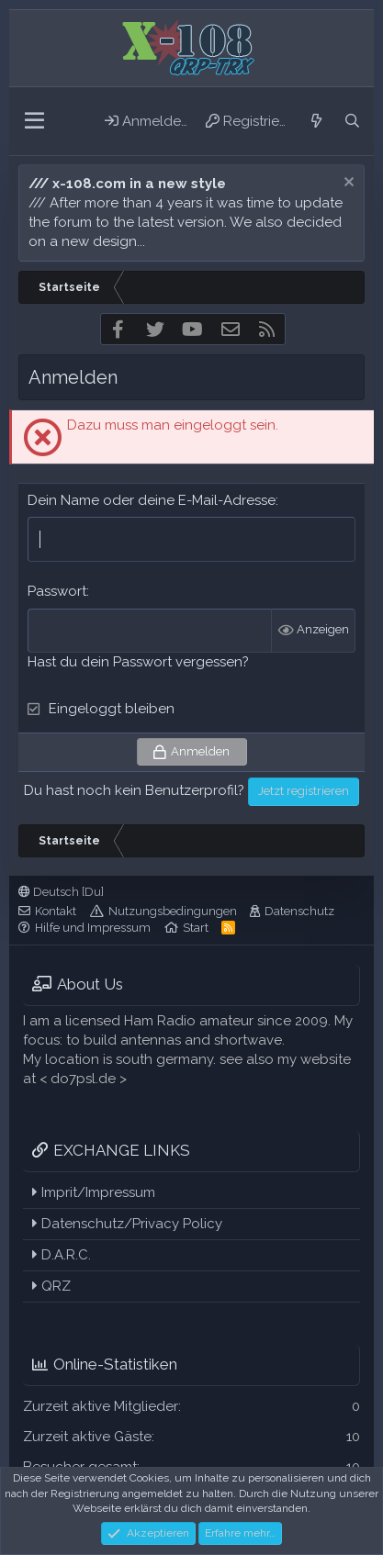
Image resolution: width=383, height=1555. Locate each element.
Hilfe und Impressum (93, 927)
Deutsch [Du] (61, 892)
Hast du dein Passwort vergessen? (138, 662)
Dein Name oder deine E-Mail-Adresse (152, 500)
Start (195, 927)
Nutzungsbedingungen (172, 911)
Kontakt (55, 911)
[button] (34, 121)
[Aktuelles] (315, 121)
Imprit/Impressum (93, 1192)
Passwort (57, 591)
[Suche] (352, 121)
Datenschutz (299, 911)
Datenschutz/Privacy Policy (127, 1223)
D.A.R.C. (61, 1255)
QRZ (51, 1286)
